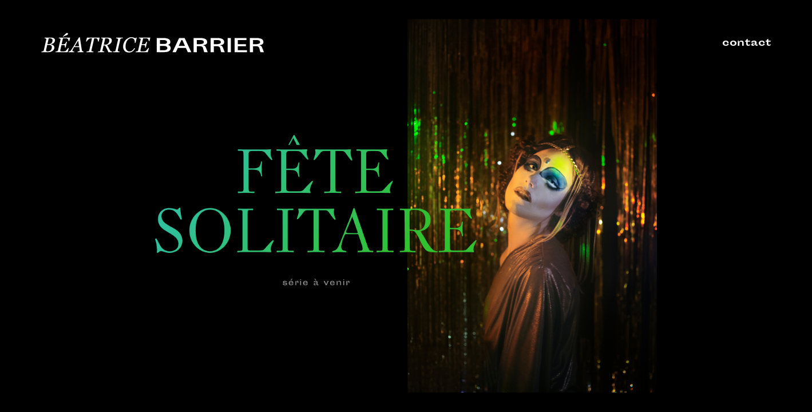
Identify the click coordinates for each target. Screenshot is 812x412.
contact (746, 43)
